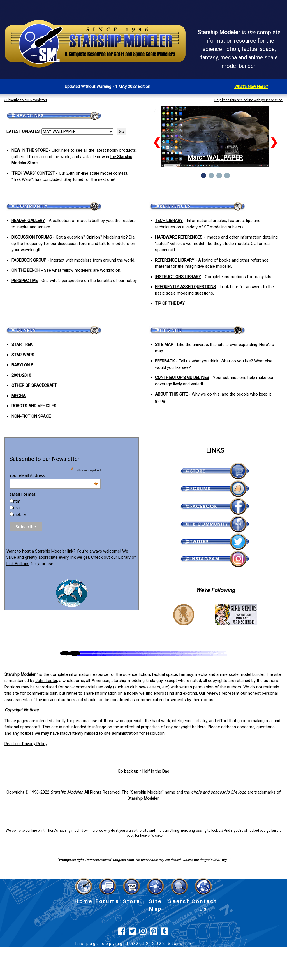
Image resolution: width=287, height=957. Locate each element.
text (16, 507)
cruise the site (137, 831)
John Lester (46, 680)
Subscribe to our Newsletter (25, 100)
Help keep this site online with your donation (248, 100)
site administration (121, 733)
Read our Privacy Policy (25, 743)
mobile (19, 514)
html (17, 501)
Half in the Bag (155, 771)
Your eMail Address (54, 475)
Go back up (128, 771)
